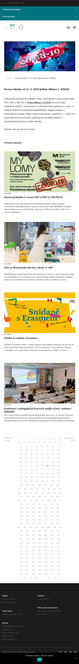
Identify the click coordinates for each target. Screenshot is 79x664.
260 (33, 570)
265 (20, 574)
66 (53, 466)
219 (39, 547)
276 (49, 577)
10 (59, 439)
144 (57, 504)
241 (46, 558)
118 (36, 493)
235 (52, 554)
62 (31, 466)
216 (21, 547)
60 (21, 466)
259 (26, 570)
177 (46, 524)
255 (45, 566)
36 (21, 454)
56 (42, 462)
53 (26, 462)
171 (52, 520)
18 (55, 443)
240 (39, 558)
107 (19, 489)
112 (49, 489)
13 (29, 443)
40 (42, 454)
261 (39, 570)
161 (33, 516)
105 (51, 485)
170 (46, 520)
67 (59, 466)
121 (54, 493)
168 (34, 520)
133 (36, 500)
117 (31, 493)
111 (43, 489)
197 (33, 535)
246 (33, 562)
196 (27, 535)
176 (39, 524)
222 (58, 547)
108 (25, 489)
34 (53, 450)
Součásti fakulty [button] (40, 17)
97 (48, 481)
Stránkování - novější (9, 439)
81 (48, 473)
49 (48, 458)
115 (19, 493)
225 (33, 551)
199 (45, 535)
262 (45, 570)
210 (28, 543)
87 (37, 477)
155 (39, 512)
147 (33, 508)
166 (21, 520)
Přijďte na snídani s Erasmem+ (21, 338)
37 (26, 454)
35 (58, 450)
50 (54, 458)
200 (51, 535)
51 (59, 458)
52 (21, 462)
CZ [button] (4, 3)
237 (20, 558)
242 (52, 558)
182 (30, 527)
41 (48, 454)
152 (21, 512)
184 (42, 527)
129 (57, 497)
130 (18, 500)
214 (51, 543)
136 (54, 500)
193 (51, 531)
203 (26, 539)
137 (60, 500)
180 (18, 527)
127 (46, 497)
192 (45, 531)
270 (52, 574)
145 (21, 508)
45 (26, 458)
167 (28, 520)
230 (21, 554)
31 (37, 450)
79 (37, 473)
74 (53, 470)
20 (21, 446)
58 (53, 462)
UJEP (22, 3)
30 (32, 450)
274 (36, 577)
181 (25, 527)
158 (57, 512)
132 (30, 500)
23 (37, 446)
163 (45, 516)
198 (39, 535)
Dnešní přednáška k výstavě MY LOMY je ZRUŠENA (33, 197)
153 (27, 512)
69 (26, 470)
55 (37, 462)
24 (42, 446)
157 (51, 512)
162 (39, 516)
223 (21, 551)
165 (58, 516)
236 (58, 554)
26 (53, 446)
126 (39, 497)
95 (37, 481)
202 (20, 539)
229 (58, 551)
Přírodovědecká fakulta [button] (40, 9)
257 (58, 566)
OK (39, 659)
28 (21, 450)
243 (58, 558)
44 (21, 458)
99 (59, 481)
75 (58, 470)
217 (27, 547)
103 (39, 485)
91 (58, 477)
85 (26, 477)
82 (53, 473)
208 (58, 539)
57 (48, 462)
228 (52, 551)
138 (21, 504)
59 (58, 462)
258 (20, 570)
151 (58, 508)
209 (21, 543)
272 (24, 577)
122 (60, 493)
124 (27, 497)
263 (52, 570)
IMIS (16, 3)
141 (39, 504)
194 (57, 531)
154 (33, 512)
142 (45, 504)
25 (47, 446)
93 (26, 481)
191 (39, 531)
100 (21, 485)
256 (52, 566)
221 (52, 547)
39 (37, 454)
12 (24, 443)
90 (53, 477)
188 (21, 531)
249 (52, 562)
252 (27, 566)
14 (34, 443)
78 (32, 473)
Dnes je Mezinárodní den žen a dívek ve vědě (28, 267)
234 (45, 554)
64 (42, 466)
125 (33, 497)
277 (55, 577)
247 (39, 562)
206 (46, 539)
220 (45, 547)
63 (37, 466)
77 (26, 473)
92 (20, 481)
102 (33, 485)
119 (42, 493)
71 (37, 470)
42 (53, 454)
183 (36, 527)
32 (42, 450)
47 (37, 458)
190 (33, 531)
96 (42, 481)
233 (39, 554)
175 (33, 524)
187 (60, 527)
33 (47, 450)
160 (27, 516)
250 (58, 562)
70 (32, 470)
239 (33, 558)
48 (43, 458)
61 (26, 466)
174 (27, 524)
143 (51, 504)
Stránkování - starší (69, 439)
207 (52, 539)
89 (48, 477)
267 (33, 574)
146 (27, 508)
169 (40, 520)
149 (46, 508)
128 (51, 497)
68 (21, 470)
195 (21, 535)
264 (58, 570)
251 (21, 566)
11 (19, 443)
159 (21, 516)
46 (32, 458)
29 (26, 450)
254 (39, 566)
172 (58, 520)
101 (27, 485)
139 (27, 504)
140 (33, 504)
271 (59, 574)
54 (31, 462)
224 (27, 551)
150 (52, 508)
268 (39, 574)
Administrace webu (9, 652)
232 (33, 554)
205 (39, 539)
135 (48, 500)
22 (31, 446)
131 (25, 500)
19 (60, 443)
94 (31, 481)
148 (40, 508)
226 (39, 551)
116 (25, 493)
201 (58, 535)
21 (26, 446)
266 (27, 574)
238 (27, 558)
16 (44, 443)
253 (33, 566)
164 (51, 516)
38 (31, 454)
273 (30, 577)
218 (33, 547)
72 (42, 470)
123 (21, 497)
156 (45, 512)
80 (42, 473)
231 (27, 554)
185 (48, 527)
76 (21, 473)
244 (20, 562)
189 (27, 531)
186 (54, 527)
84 (21, 477)
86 (32, 477)
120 (48, 493)
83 (58, 473)
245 (26, 562)
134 (42, 500)
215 (58, 543)
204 (33, 539)
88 (42, 477)
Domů (9, 78)
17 (49, 443)
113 (54, 489)
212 (40, 543)
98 (53, 481)
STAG (10, 3)
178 (51, 524)
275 (42, 577)
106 (58, 485)
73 (48, 470)
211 (34, 543)
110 (37, 489)
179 (57, 524)
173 (21, 524)
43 (58, 454)
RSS (20, 652)
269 (46, 574)
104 (45, 485)
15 (39, 443)
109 (31, 489)
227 (46, 551)
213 (46, 543)
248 (46, 562)
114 (60, 489)
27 (58, 446)
